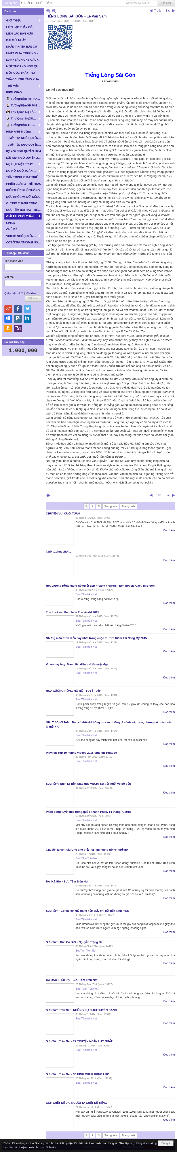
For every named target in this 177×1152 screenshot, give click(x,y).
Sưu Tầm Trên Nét (86, 858)
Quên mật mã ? (13, 293)
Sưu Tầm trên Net (86, 594)
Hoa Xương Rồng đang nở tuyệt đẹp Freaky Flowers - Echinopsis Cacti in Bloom (101, 585)
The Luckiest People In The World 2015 (72, 612)
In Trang (48, 495)
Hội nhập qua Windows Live (8, 319)
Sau (168, 10)
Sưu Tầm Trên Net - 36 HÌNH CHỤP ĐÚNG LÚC (77, 1074)
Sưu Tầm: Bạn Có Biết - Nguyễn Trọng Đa (74, 942)
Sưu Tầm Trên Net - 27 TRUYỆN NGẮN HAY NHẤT (79, 1041)
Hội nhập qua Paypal (18, 319)
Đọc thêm (169, 530)
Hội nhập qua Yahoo (18, 328)
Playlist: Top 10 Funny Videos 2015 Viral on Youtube (81, 752)
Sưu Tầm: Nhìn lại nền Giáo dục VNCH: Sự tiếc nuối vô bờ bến (88, 783)
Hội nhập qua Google (8, 309)
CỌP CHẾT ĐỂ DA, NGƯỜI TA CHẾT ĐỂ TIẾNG (76, 1102)
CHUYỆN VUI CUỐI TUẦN (63, 513)
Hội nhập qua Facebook (18, 309)
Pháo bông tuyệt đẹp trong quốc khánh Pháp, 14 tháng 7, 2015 (88, 811)
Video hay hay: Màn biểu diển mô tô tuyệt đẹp (77, 664)
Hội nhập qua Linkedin (27, 319)
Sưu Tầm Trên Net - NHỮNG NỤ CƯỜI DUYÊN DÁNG (81, 1010)
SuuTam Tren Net (86, 950)
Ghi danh (31, 293)
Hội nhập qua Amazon (8, 328)
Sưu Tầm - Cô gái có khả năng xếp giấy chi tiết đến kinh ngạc (87, 910)
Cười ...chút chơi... (58, 551)
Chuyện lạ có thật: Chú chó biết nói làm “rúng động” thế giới (87, 849)
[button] (23, 20)
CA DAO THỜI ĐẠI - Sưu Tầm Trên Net (71, 980)
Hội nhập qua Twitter (27, 309)
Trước (157, 10)
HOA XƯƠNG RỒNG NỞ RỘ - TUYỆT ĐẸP (73, 690)
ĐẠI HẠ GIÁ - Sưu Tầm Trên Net (67, 881)
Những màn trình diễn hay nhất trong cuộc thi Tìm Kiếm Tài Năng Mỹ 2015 (96, 638)
